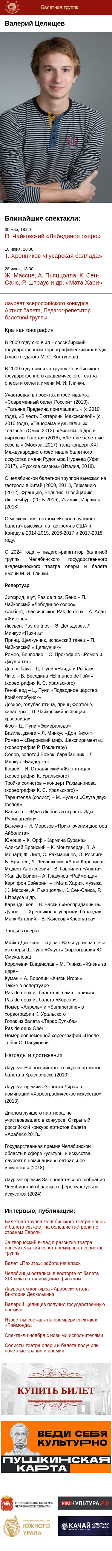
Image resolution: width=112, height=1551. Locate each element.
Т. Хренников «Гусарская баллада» (53, 255)
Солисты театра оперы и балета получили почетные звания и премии (52, 1348)
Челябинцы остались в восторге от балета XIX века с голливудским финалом (52, 1276)
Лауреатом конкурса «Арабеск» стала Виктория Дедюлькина (47, 1291)
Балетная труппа (60, 7)
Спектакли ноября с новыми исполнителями (54, 1335)
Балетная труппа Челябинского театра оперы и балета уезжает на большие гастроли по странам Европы (55, 1227)
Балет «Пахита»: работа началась (43, 1263)
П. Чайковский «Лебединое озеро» (53, 236)
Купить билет (56, 1390)
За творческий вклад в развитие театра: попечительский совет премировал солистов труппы (54, 1248)
